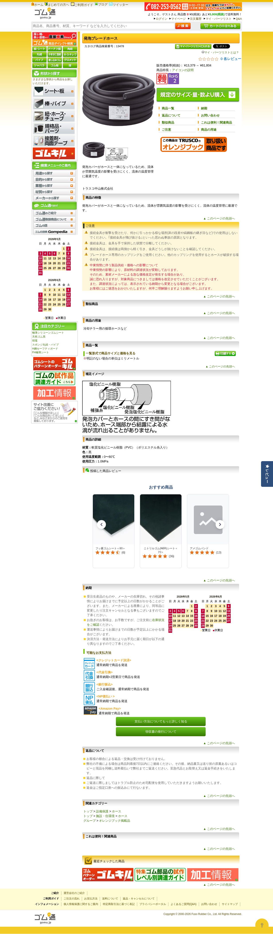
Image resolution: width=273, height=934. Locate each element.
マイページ (178, 18)
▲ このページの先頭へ (219, 218)
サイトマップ (230, 904)
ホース (116, 811)
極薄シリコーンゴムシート (48, 332)
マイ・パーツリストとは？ (220, 52)
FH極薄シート (40, 352)
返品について (171, 115)
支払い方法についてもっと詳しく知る (161, 721)
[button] (101, 524)
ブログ (101, 4)
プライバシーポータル (152, 904)
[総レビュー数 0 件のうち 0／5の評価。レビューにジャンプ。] (220, 58)
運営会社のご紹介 (74, 893)
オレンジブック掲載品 (114, 820)
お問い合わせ (210, 115)
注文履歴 (195, 18)
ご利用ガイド (82, 5)
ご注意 (166, 129)
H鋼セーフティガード (45, 348)
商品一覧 (168, 108)
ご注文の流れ (72, 898)
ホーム (37, 4)
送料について (110, 898)
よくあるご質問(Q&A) (184, 904)
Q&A (239, 18)
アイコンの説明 (183, 70)
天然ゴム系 (38, 336)
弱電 (34, 340)
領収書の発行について (160, 731)
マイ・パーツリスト (219, 18)
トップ (88, 811)
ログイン (161, 18)
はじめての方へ (57, 4)
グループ (89, 820)
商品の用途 (208, 129)
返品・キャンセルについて (139, 898)
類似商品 (168, 122)
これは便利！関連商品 (216, 122)
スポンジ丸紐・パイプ (45, 344)
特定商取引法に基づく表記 (119, 904)
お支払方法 (91, 898)
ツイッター (118, 4)
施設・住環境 (105, 816)
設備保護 (102, 811)
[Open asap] (262, 925)
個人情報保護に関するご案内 (81, 904)
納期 (204, 108)
